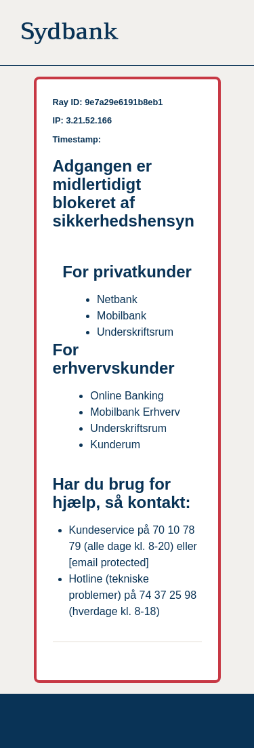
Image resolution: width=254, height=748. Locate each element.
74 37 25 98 (168, 595)
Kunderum (115, 444)
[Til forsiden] (70, 35)
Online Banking (127, 395)
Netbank (117, 299)
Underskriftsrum (135, 332)
